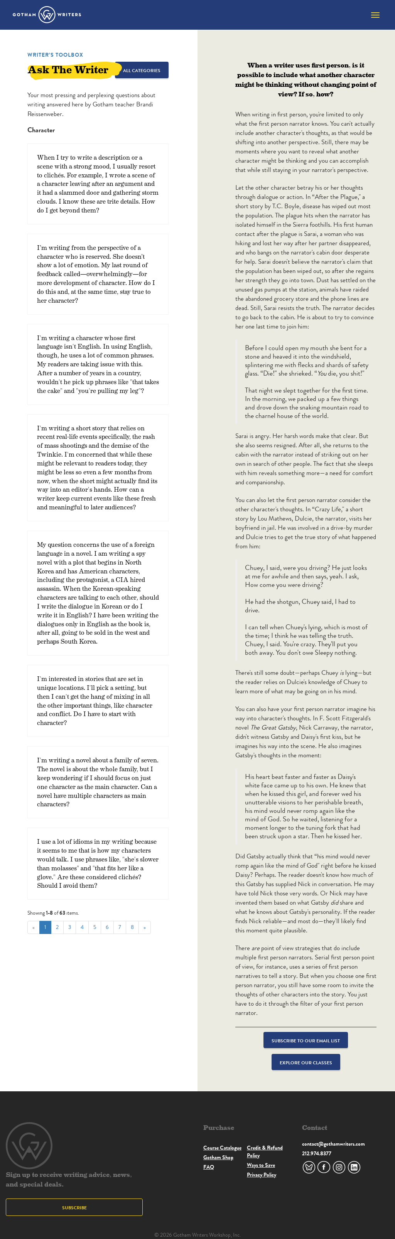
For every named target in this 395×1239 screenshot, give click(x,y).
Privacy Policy (261, 1174)
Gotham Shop (218, 1157)
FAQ (208, 1167)
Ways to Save (261, 1165)
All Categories (141, 70)
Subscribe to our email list (306, 1040)
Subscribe (74, 1207)
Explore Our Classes (306, 1062)
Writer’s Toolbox (55, 55)
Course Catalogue (222, 1147)
